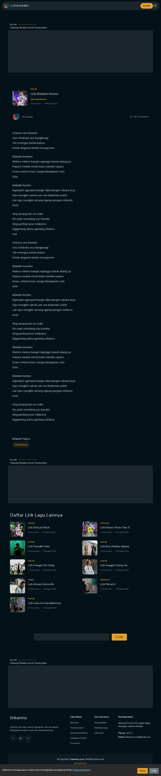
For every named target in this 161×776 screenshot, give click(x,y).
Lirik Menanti (107, 584)
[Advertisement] (80, 51)
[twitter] (13, 738)
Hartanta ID (82, 763)
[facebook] (20, 738)
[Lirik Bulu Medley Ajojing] (89, 547)
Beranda (74, 723)
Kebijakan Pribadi (78, 738)
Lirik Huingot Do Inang (41, 565)
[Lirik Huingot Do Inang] (17, 566)
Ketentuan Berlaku (79, 733)
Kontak (146, 6)
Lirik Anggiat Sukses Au (114, 565)
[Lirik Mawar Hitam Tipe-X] (89, 528)
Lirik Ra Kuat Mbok (39, 527)
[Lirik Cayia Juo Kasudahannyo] (17, 604)
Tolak (153, 770)
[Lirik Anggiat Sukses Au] (89, 566)
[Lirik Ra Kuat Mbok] (17, 528)
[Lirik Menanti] (89, 585)
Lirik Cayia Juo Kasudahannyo (44, 603)
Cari (119, 637)
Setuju (142, 770)
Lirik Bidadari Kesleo (44, 94)
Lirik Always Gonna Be (41, 584)
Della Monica (21, 445)
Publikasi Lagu (101, 728)
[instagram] (28, 738)
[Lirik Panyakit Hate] (17, 547)
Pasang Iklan (100, 723)
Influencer (99, 733)
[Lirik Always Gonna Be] (17, 585)
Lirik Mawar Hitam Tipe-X (115, 527)
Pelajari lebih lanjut (81, 770)
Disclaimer (75, 743)
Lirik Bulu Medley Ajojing (114, 546)
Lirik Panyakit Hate (39, 546)
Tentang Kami (77, 728)
